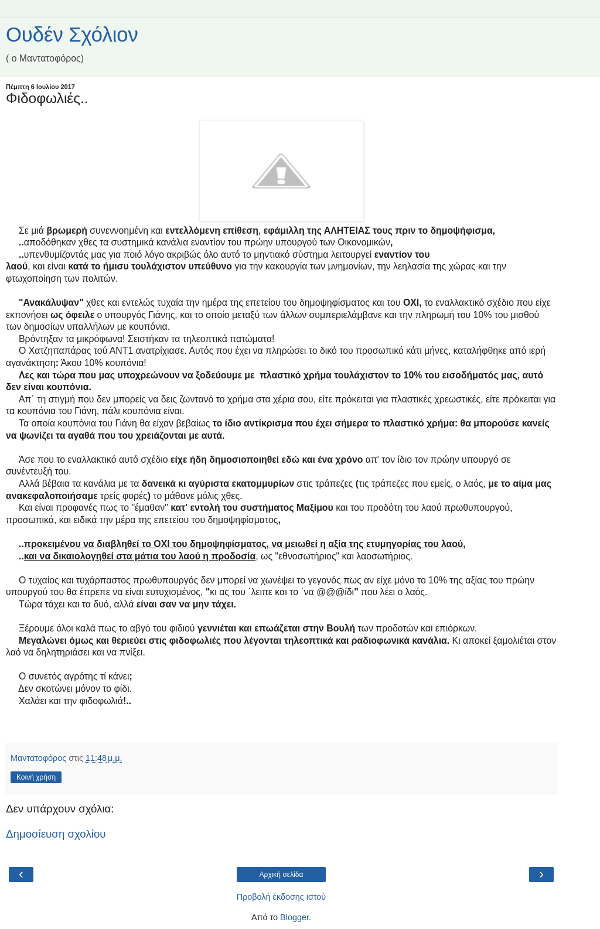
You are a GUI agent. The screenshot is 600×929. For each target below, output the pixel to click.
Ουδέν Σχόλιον (72, 34)
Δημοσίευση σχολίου (56, 834)
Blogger (294, 917)
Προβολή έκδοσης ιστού (281, 896)
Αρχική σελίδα (282, 874)
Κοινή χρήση (36, 777)
